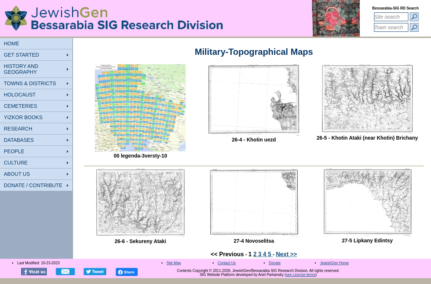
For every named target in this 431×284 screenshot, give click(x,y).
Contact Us (227, 263)
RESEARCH (18, 129)
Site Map (174, 263)
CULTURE (16, 163)
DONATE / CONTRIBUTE (33, 185)
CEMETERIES (20, 106)
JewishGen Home (334, 263)
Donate (275, 263)
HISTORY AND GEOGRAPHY (21, 69)
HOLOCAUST (20, 95)
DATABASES (19, 140)
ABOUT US (17, 174)
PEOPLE (14, 151)
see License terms (301, 275)
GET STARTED (21, 55)
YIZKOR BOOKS (23, 117)
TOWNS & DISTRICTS (30, 83)
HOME (11, 43)
